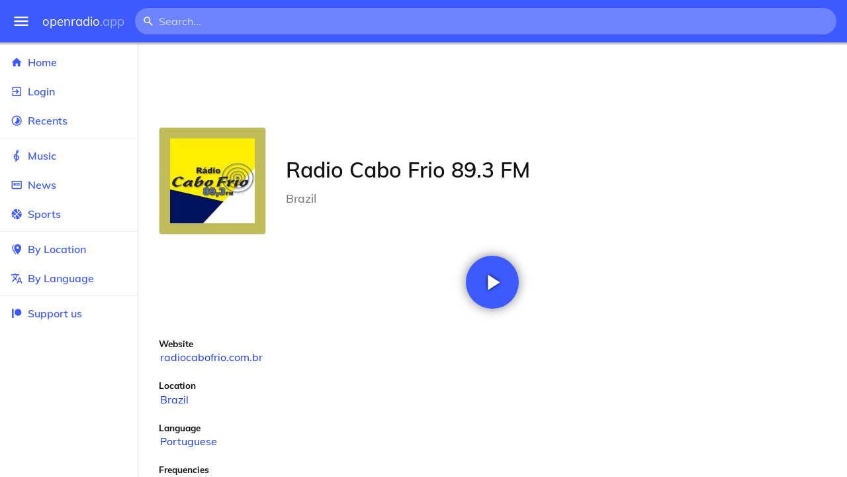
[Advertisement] (492, 84)
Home (69, 62)
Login (69, 91)
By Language (69, 278)
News (69, 184)
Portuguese (188, 441)
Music (69, 155)
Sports (69, 214)
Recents (69, 120)
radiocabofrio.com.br (211, 357)
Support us (46, 313)
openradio (83, 21)
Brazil (174, 399)
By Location (69, 249)
